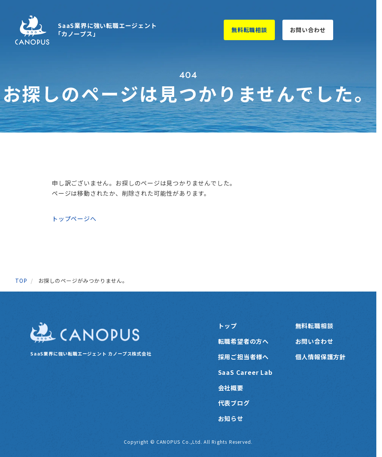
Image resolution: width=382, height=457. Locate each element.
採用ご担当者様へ (243, 356)
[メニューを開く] (353, 30)
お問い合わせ (308, 30)
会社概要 (230, 387)
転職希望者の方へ (243, 341)
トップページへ (74, 218)
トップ (227, 325)
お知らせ (230, 418)
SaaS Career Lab (245, 372)
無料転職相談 (249, 30)
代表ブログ (234, 402)
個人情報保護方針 (320, 356)
